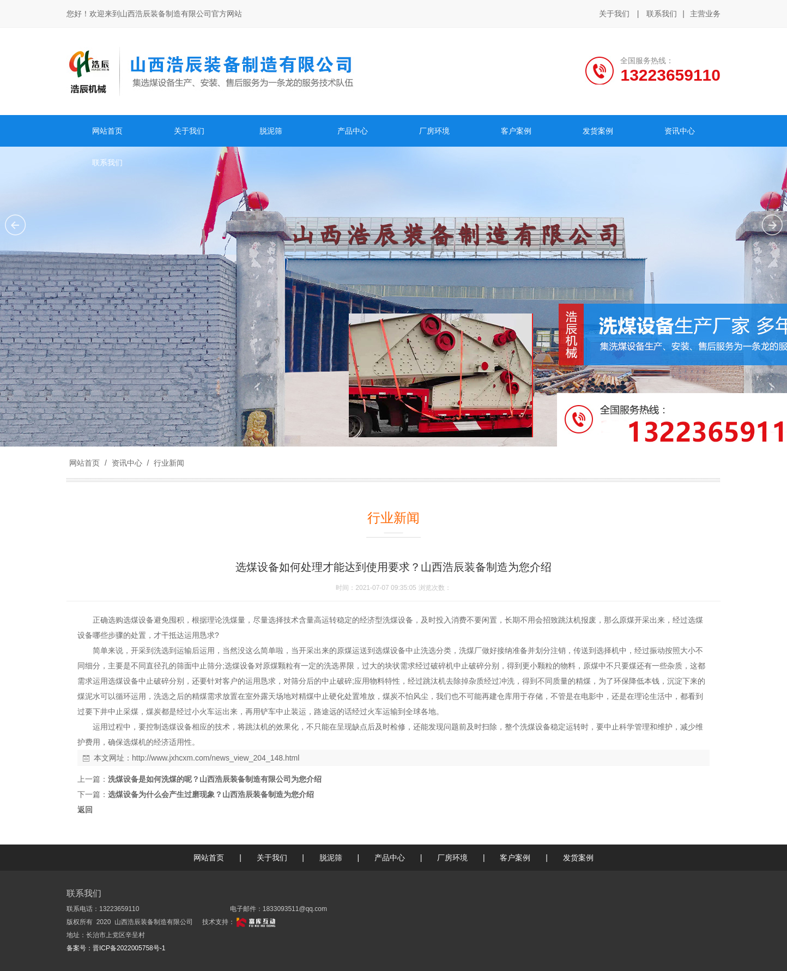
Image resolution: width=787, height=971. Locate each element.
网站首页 (84, 463)
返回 (85, 809)
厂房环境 (452, 857)
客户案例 (515, 857)
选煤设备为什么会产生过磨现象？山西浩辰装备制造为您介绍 (211, 794)
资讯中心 (127, 463)
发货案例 (578, 857)
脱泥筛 (330, 857)
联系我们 (661, 13)
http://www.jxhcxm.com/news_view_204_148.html (215, 757)
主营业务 (705, 14)
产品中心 (389, 857)
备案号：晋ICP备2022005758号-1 (115, 948)
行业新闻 (168, 463)
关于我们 (614, 13)
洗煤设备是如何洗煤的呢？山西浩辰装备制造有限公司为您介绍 (215, 779)
